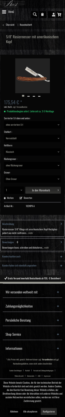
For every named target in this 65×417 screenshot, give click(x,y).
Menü (8, 11)
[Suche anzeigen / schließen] (34, 14)
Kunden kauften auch (11, 256)
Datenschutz (30, 376)
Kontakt (27, 370)
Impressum (47, 376)
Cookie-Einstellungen (15, 370)
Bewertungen (8, 242)
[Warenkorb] (59, 14)
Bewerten (26, 198)
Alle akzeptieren (30, 411)
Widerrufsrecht (19, 376)
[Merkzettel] (42, 14)
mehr (30, 233)
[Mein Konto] (51, 14)
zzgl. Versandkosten (20, 107)
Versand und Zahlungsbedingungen (43, 370)
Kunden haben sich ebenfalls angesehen (19, 265)
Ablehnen (14, 411)
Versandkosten (47, 359)
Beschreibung (8, 224)
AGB (39, 376)
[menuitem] (8, 11)
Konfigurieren (49, 411)
